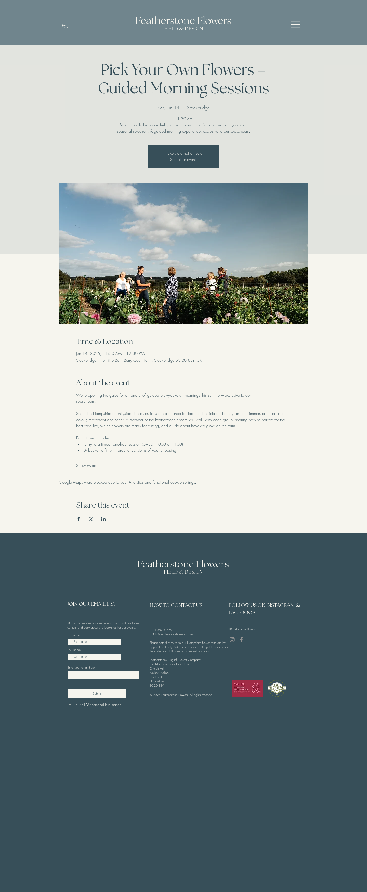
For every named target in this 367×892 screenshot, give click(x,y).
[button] (65, 24)
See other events (183, 159)
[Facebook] (241, 639)
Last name (74, 649)
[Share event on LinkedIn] (103, 519)
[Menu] (295, 24)
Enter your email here (81, 667)
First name (74, 635)
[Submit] (97, 694)
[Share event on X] (91, 519)
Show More (86, 465)
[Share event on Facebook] (78, 519)
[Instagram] (232, 639)
